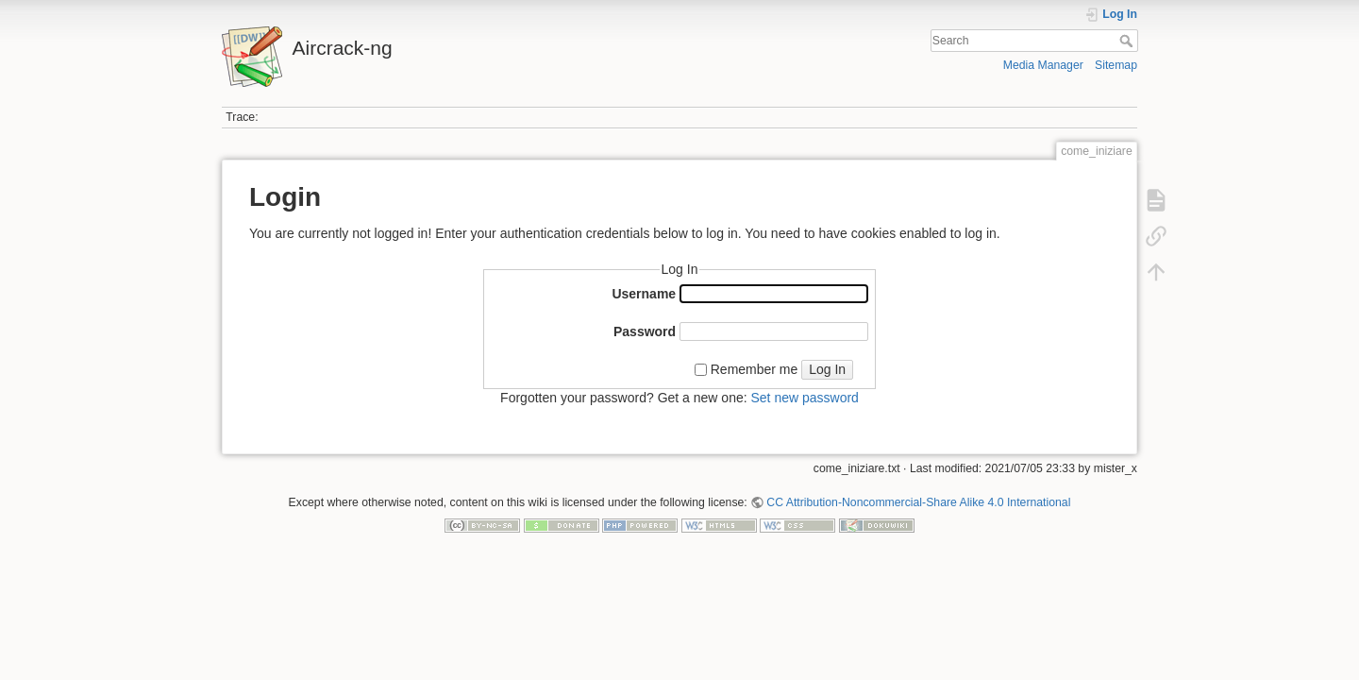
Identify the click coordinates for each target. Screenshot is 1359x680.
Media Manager (1043, 65)
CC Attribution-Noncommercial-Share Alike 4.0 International (918, 502)
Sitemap (1116, 65)
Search (1128, 40)
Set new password (804, 397)
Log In (827, 369)
